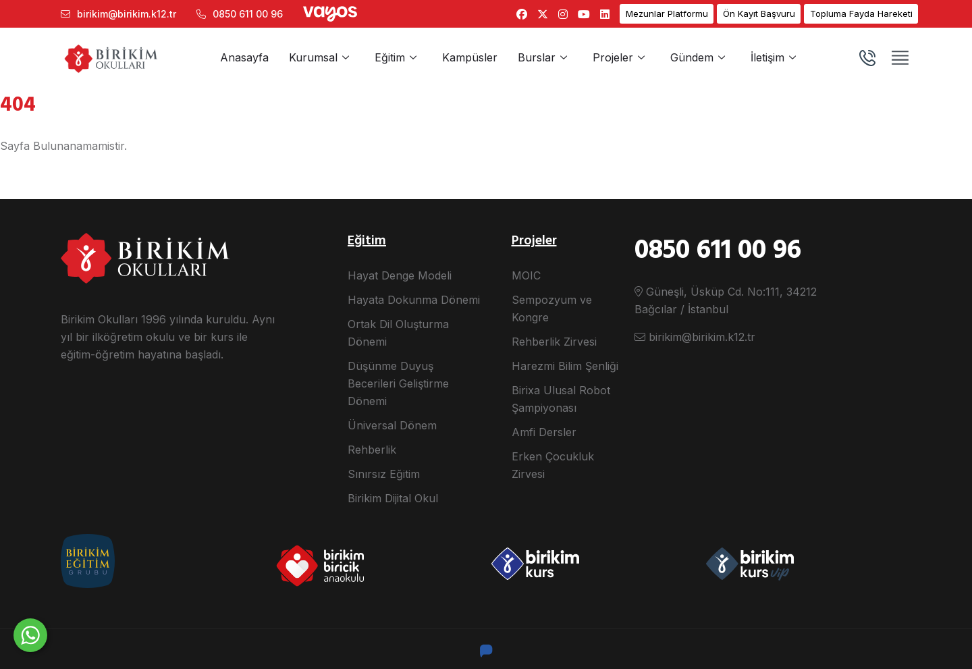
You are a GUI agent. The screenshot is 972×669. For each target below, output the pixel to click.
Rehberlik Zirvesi (554, 341)
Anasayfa (244, 57)
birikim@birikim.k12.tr (118, 14)
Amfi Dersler (544, 432)
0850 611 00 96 (239, 14)
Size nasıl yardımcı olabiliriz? (142, 629)
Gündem (691, 57)
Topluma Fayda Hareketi (861, 13)
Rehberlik (372, 449)
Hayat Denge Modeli (400, 275)
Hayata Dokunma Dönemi (414, 299)
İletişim (767, 57)
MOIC (526, 275)
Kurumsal (313, 57)
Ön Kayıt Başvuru (759, 13)
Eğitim (390, 57)
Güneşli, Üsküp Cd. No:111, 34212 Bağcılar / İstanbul (725, 300)
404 (18, 105)
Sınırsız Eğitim (384, 474)
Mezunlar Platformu (667, 13)
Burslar (537, 57)
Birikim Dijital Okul (393, 498)
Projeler (613, 57)
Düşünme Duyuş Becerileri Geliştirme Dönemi (398, 383)
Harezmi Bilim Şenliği (565, 366)
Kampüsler (469, 57)
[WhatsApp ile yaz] (30, 635)
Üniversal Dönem (392, 425)
